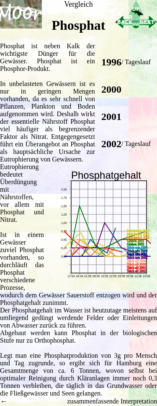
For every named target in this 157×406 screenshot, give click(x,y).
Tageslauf (138, 61)
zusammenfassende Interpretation (112, 401)
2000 (111, 89)
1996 (111, 62)
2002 (111, 143)
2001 (111, 116)
